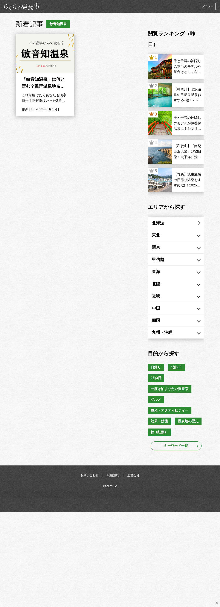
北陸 (158, 289)
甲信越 (160, 263)
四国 (158, 328)
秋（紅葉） (159, 444)
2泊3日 (156, 388)
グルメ (156, 410)
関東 (158, 249)
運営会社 (133, 487)
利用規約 (113, 487)
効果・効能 (159, 433)
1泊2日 (177, 377)
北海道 (160, 223)
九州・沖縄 (164, 341)
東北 (158, 236)
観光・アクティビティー (170, 421)
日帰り (156, 377)
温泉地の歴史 (189, 433)
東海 (158, 276)
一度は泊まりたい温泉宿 (170, 399)
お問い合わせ (90, 487)
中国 (158, 315)
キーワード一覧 (176, 458)
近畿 (158, 302)
